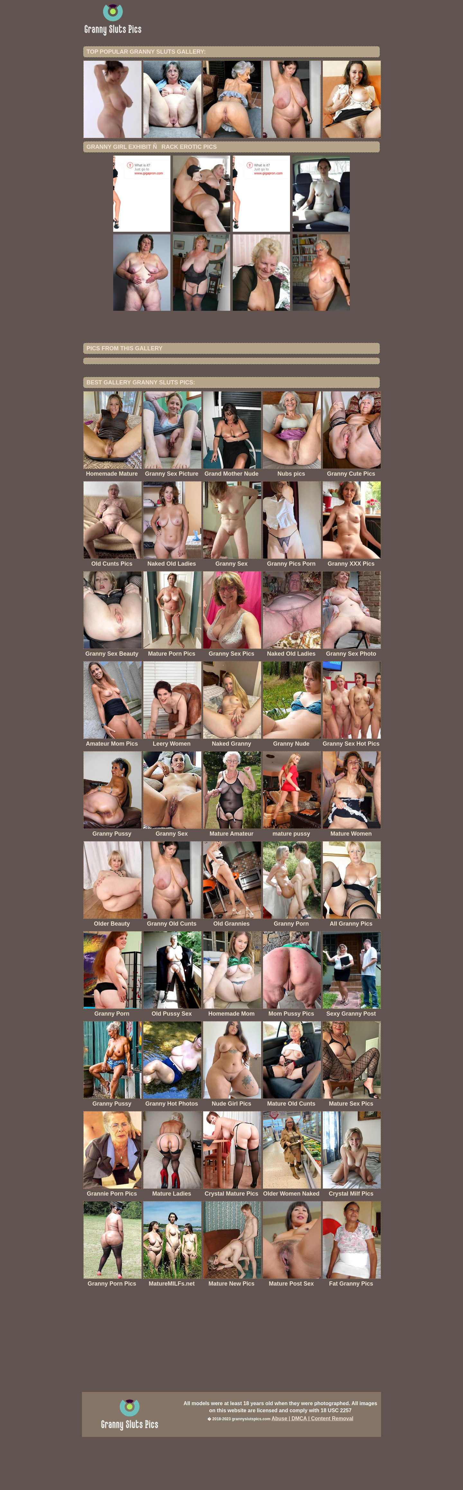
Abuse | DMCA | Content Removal (312, 1471)
